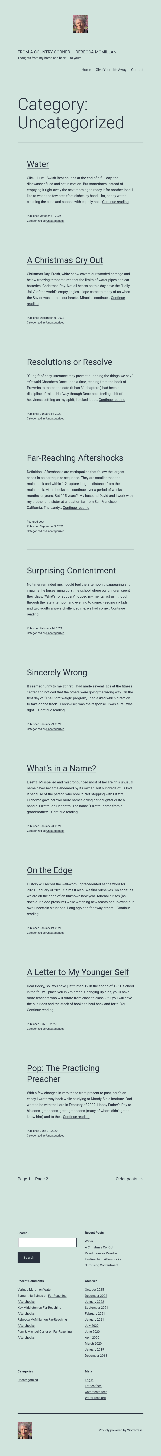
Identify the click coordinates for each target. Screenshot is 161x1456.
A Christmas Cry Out (65, 260)
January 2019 (94, 1349)
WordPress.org (95, 1398)
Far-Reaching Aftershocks (75, 458)
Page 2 (41, 1178)
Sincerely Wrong (57, 672)
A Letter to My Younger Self (78, 972)
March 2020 (93, 1343)
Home (86, 70)
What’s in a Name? (61, 768)
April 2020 (92, 1337)
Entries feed (93, 1386)
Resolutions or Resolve (69, 362)
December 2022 (96, 1295)
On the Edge (49, 870)
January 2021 (94, 1319)
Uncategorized (55, 220)
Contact (137, 70)
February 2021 (95, 1313)
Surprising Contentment (71, 571)
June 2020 (92, 1331)
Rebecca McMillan (30, 1319)
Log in (89, 1380)
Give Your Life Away (111, 70)
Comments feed (96, 1392)
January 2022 (94, 1301)
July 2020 (92, 1325)
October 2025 (94, 1289)
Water (38, 164)
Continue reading (115, 202)
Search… (24, 1233)
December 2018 (96, 1355)
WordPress (135, 1430)
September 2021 (96, 1307)
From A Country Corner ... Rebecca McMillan (67, 52)
